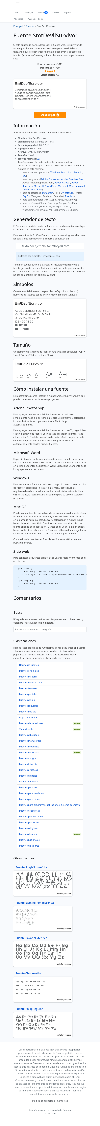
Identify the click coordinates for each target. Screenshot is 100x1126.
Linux (70, 172)
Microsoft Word (66, 186)
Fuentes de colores (29, 845)
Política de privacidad (43, 1100)
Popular (67, 12)
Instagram (47, 192)
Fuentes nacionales (29, 839)
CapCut (26, 196)
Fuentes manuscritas (30, 740)
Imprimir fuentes (28, 717)
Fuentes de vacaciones (31, 723)
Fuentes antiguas (28, 758)
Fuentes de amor (28, 834)
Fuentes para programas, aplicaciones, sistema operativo (49, 804)
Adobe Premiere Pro (72, 179)
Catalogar (28, 12)
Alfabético (18, 18)
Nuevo (43, 12)
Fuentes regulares (28, 705)
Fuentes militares (28, 676)
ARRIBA (55, 12)
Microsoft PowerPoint (45, 186)
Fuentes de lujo (27, 700)
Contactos (62, 1100)
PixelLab (69, 196)
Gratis (16, 12)
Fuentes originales (29, 670)
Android (78, 172)
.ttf (38, 158)
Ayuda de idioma (35, 18)
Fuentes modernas (29, 746)
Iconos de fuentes (28, 781)
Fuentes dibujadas (29, 734)
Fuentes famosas (28, 688)
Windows (55, 172)
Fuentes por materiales (31, 816)
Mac (63, 172)
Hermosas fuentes (29, 665)
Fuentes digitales (28, 775)
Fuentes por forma (29, 822)
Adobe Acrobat (62, 182)
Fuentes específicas (29, 810)
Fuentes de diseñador (30, 682)
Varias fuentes (26, 729)
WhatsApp (67, 192)
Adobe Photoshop (50, 179)
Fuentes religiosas (28, 828)
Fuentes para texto (29, 787)
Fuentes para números (31, 799)
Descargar (50, 115)
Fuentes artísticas (28, 769)
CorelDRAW (36, 189)
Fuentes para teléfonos (31, 793)
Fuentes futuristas (28, 764)
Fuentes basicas (27, 711)
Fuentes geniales (28, 694)
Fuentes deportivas (29, 752)
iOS (24, 175)
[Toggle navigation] (17, 4)
